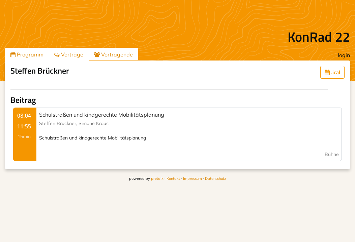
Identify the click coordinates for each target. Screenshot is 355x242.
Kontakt (173, 178)
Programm (26, 54)
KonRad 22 (319, 37)
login (344, 55)
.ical (332, 72)
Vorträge (68, 54)
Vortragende (113, 54)
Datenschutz (215, 178)
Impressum (192, 178)
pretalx (157, 178)
